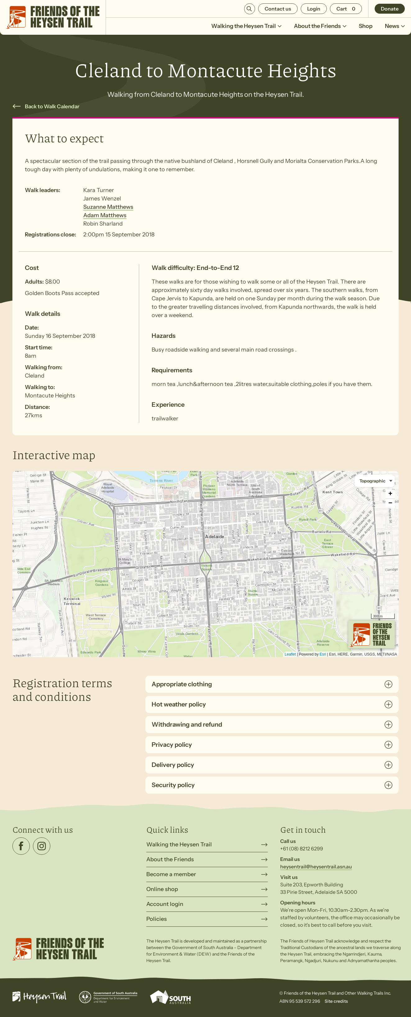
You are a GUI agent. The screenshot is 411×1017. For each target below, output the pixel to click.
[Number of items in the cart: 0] (346, 8)
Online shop (162, 889)
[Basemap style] (374, 481)
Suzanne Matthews (108, 207)
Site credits (336, 1001)
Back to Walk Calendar (52, 106)
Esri (323, 654)
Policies (156, 919)
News (395, 26)
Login (313, 9)
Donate (390, 9)
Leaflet (290, 654)
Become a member (171, 874)
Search (249, 8)
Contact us (278, 9)
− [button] (390, 503)
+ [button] (390, 494)
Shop (365, 26)
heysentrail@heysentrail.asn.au (316, 866)
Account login (164, 904)
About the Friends (320, 26)
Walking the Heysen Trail (246, 26)
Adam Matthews (104, 215)
